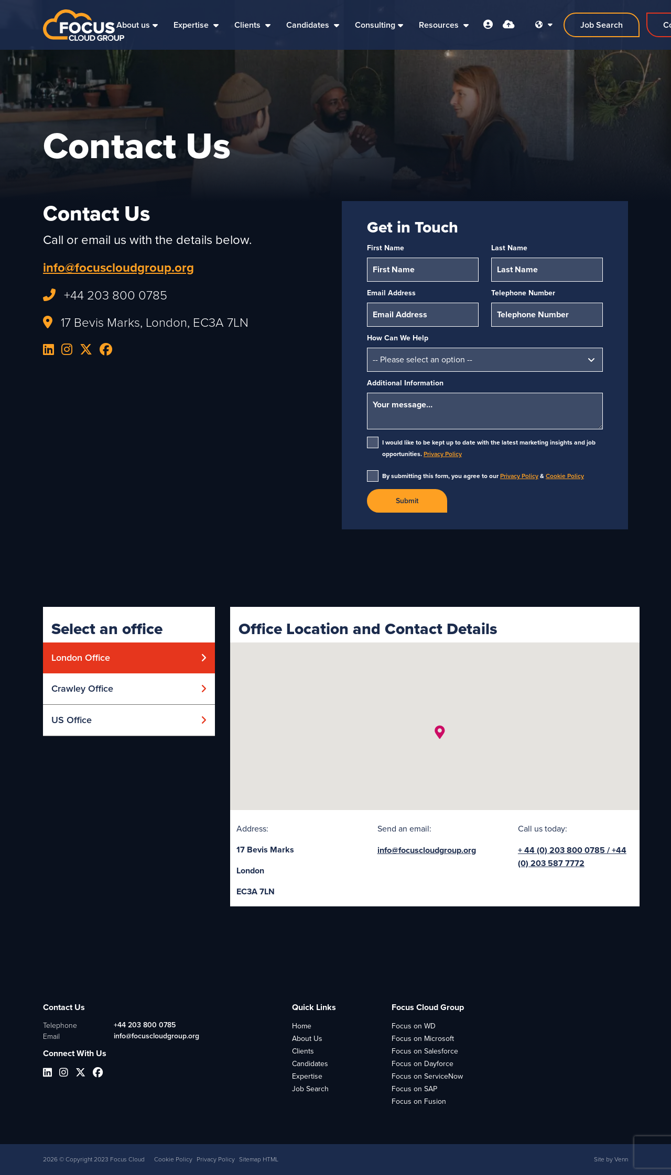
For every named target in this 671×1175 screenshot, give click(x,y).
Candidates (308, 25)
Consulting (375, 25)
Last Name (509, 247)
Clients (248, 25)
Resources (440, 25)
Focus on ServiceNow (427, 1076)
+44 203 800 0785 (145, 1024)
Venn (621, 1159)
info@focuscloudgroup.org (118, 267)
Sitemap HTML (258, 1159)
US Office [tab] (71, 720)
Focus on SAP (414, 1088)
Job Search (310, 1088)
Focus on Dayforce (422, 1063)
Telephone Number (523, 292)
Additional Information (405, 383)
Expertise (192, 25)
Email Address (391, 292)
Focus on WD (414, 1026)
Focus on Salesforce (425, 1051)
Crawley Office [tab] (82, 688)
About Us (307, 1038)
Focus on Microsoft (423, 1038)
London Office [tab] (80, 657)
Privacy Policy (443, 454)
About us (133, 25)
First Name (385, 247)
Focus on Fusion (419, 1101)
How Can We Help (397, 337)
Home (301, 1026)
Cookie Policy (565, 476)
